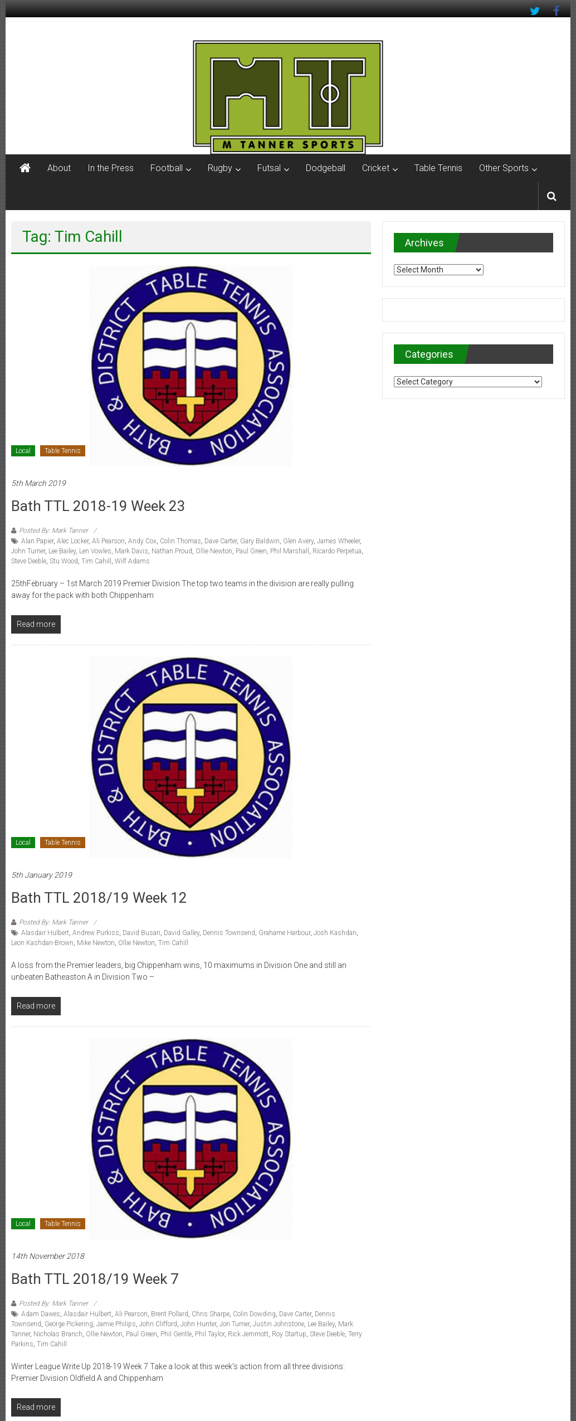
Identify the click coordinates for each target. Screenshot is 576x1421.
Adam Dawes (40, 1314)
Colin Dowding (254, 1314)
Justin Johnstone (278, 1324)
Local (23, 451)
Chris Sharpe (211, 1314)
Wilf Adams (132, 561)
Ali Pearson (108, 541)
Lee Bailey (62, 551)
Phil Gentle (176, 1334)
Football (166, 168)
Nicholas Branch (57, 1334)
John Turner (28, 551)
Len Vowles (95, 551)
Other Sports (504, 168)
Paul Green (251, 551)
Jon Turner (234, 1324)
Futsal (269, 168)
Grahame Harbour (284, 933)
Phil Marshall (289, 551)
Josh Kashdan (335, 933)
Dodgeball (325, 168)
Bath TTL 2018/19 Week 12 (99, 897)
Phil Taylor (209, 1334)
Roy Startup (289, 1334)
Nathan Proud (172, 551)
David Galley (181, 933)
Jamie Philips (116, 1324)
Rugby (220, 168)
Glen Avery (298, 541)
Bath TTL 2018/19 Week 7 (95, 1279)
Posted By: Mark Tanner (53, 530)
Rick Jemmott (248, 1334)
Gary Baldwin (260, 541)
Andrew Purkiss (95, 933)
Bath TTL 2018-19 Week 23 (98, 506)
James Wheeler (338, 541)
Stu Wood (64, 561)
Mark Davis (131, 551)
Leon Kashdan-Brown (42, 943)
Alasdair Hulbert (45, 933)
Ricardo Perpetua (337, 551)
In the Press (110, 168)
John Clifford (158, 1324)
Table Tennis (438, 168)
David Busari (141, 933)
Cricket (375, 168)
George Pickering (69, 1324)
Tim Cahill (96, 561)
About (59, 168)
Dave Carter (220, 541)
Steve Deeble (28, 561)
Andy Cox (142, 541)
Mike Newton (96, 943)
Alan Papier (37, 541)
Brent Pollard (169, 1314)
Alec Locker (73, 541)
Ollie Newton (214, 551)
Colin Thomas (180, 541)
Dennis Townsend (229, 933)
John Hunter (198, 1324)
